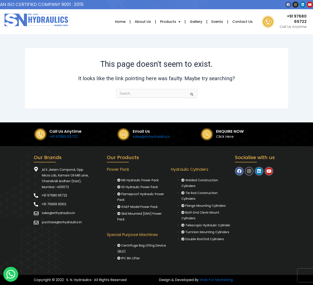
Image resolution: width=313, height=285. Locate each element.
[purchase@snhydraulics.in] (36, 222)
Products (170, 22)
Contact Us (242, 21)
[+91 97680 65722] (36, 195)
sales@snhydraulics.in (151, 136)
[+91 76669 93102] (36, 204)
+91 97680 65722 (297, 18)
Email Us (141, 131)
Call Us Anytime (65, 131)
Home (120, 21)
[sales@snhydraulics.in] (36, 213)
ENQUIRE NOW (230, 131)
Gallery (196, 21)
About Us (143, 21)
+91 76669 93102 (53, 204)
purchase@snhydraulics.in (62, 222)
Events (217, 21)
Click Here (225, 136)
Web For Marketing (216, 279)
